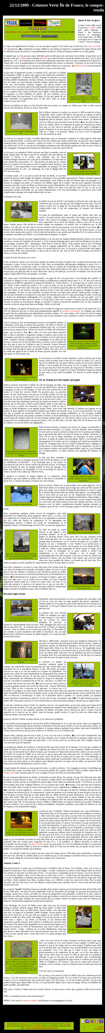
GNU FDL (37, 1026)
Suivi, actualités (24, 32)
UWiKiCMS (24, 1024)
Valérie (23, 58)
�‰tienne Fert (78, 66)
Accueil (100, 1026)
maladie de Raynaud (71, 311)
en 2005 (91, 27)
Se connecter (98, 1029)
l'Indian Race (9, 773)
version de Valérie (29, 1000)
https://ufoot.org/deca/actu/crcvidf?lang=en (42, 1028)
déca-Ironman (37, 844)
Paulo (44, 58)
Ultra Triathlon (11, 32)
